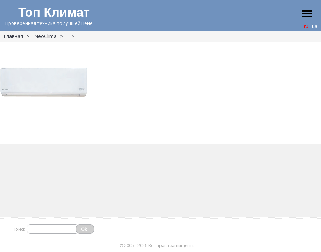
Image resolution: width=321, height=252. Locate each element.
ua (315, 26)
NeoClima (45, 36)
